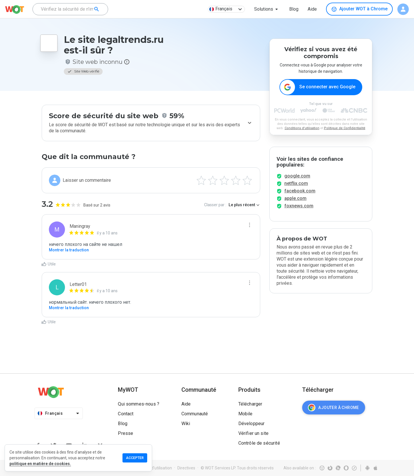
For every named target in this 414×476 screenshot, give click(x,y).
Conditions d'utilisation (302, 128)
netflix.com (296, 183)
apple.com (295, 198)
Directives (186, 468)
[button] (267, 9)
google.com (297, 176)
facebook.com (299, 191)
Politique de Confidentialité (344, 128)
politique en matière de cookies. (40, 463)
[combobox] (70, 9)
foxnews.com (298, 206)
